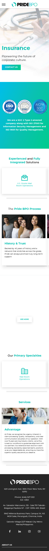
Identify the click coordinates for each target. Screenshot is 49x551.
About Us (7, 545)
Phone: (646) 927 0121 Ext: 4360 (24, 498)
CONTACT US (11, 67)
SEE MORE (24, 319)
